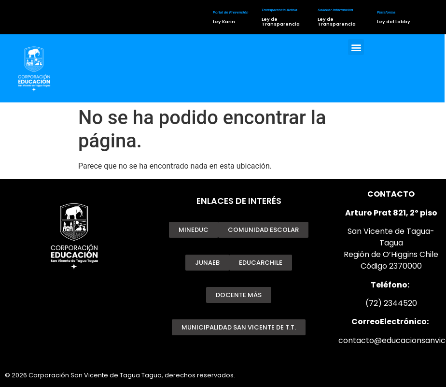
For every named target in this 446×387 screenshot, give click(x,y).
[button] (356, 48)
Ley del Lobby (393, 22)
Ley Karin (223, 22)
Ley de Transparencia (280, 21)
